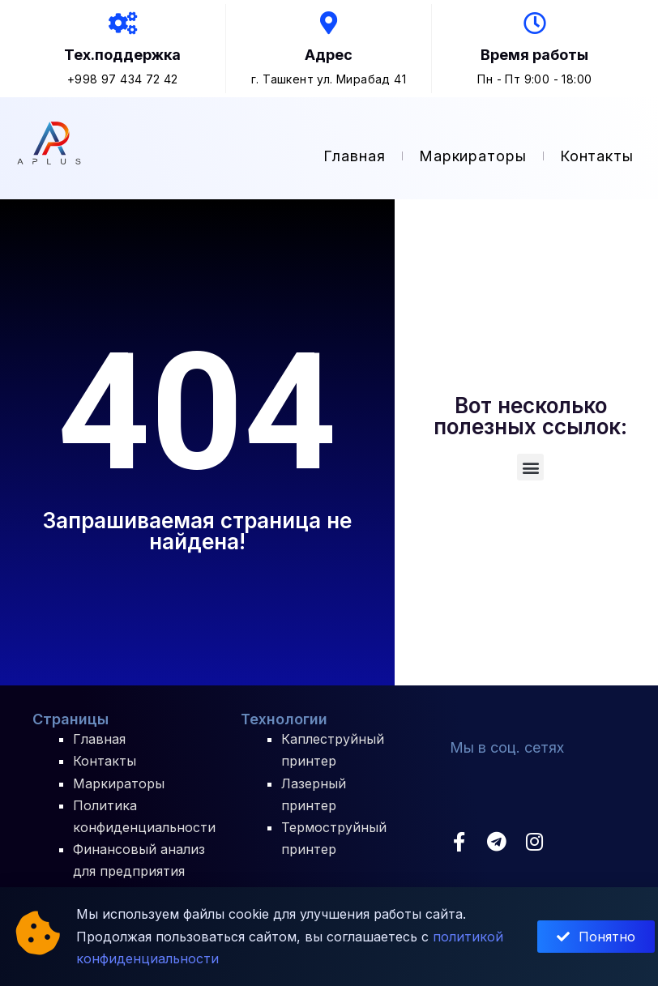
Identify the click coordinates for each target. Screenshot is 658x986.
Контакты (597, 157)
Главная (354, 157)
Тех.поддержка (122, 56)
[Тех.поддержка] (122, 24)
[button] (530, 468)
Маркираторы (473, 157)
